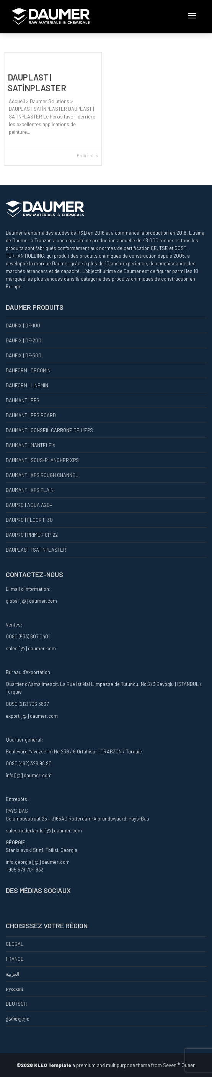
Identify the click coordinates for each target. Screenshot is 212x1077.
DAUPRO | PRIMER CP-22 (32, 535)
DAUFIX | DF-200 (23, 340)
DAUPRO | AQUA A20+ (29, 505)
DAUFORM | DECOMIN (28, 370)
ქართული (17, 1019)
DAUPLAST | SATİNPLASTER (36, 550)
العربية (13, 974)
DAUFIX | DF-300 (23, 355)
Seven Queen (179, 1065)
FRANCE (15, 959)
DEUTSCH (16, 1004)
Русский (14, 989)
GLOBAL (14, 944)
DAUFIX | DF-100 (23, 325)
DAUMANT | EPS (22, 400)
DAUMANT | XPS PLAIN (30, 490)
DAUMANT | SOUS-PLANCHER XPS (42, 460)
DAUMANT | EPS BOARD (31, 415)
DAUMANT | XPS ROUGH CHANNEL (42, 475)
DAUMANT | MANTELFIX (30, 445)
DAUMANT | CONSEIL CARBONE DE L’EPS (49, 430)
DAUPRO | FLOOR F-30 (29, 520)
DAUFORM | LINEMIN (27, 385)
